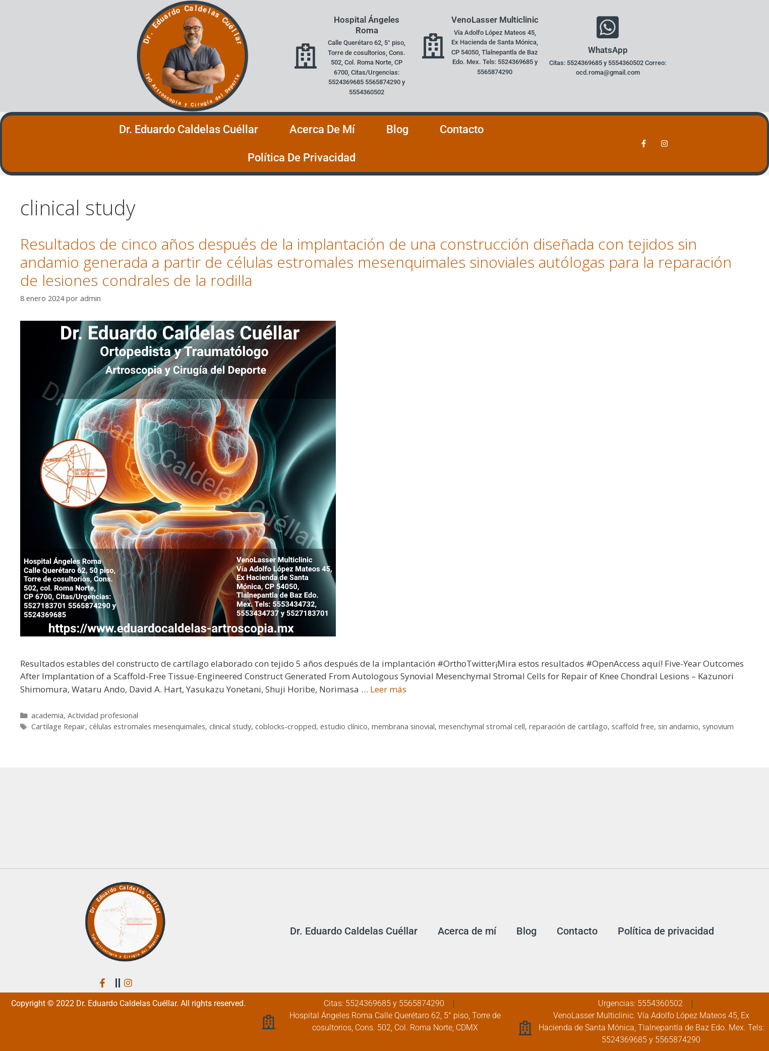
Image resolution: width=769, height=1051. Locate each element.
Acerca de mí (322, 129)
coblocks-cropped (285, 726)
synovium (718, 726)
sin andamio (678, 726)
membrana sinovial (403, 726)
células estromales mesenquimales (147, 726)
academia (47, 715)
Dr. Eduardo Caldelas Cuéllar (188, 129)
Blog (397, 129)
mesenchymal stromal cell (482, 726)
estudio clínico (344, 726)
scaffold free (633, 726)
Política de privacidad (302, 157)
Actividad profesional (103, 715)
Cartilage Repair (58, 726)
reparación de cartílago (568, 726)
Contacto (462, 129)
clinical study (230, 726)
